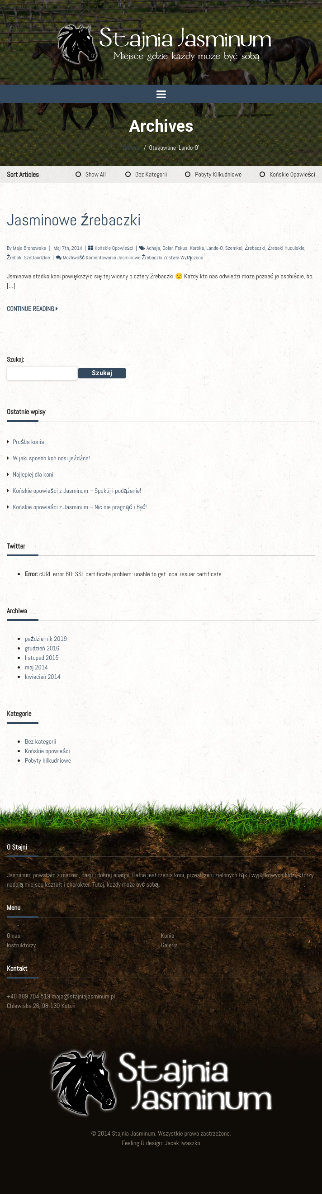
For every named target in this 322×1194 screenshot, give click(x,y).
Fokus (181, 248)
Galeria (169, 945)
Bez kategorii (151, 174)
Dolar (167, 248)
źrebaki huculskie (285, 248)
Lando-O (214, 248)
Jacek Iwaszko (182, 1143)
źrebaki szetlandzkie (28, 257)
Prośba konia (28, 442)
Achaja (153, 248)
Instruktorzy (21, 945)
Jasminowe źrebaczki (74, 220)
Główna (132, 147)
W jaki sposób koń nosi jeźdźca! (51, 458)
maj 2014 (36, 667)
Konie (167, 935)
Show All (95, 174)
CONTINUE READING (32, 309)
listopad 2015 (42, 658)
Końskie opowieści (292, 174)
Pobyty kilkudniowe (218, 174)
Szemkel (233, 248)
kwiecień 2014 (43, 677)
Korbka (197, 248)
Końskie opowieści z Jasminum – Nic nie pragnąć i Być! (80, 507)
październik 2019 (46, 639)
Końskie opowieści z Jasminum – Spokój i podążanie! (77, 491)
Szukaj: (15, 359)
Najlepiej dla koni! (34, 474)
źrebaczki (255, 248)
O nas (13, 935)
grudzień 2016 (42, 648)
